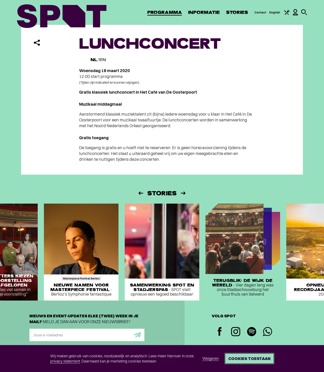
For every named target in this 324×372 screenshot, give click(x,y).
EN (102, 60)
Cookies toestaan (249, 358)
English (274, 12)
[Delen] (36, 42)
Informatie (204, 12)
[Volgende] (183, 193)
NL (94, 60)
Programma (164, 12)
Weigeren (210, 358)
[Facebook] (220, 332)
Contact (260, 12)
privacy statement (65, 361)
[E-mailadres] (86, 335)
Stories (237, 12)
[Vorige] (140, 193)
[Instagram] (236, 332)
